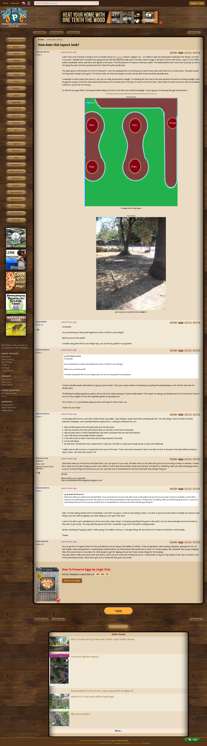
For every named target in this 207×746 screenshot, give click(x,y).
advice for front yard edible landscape (92, 696)
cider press (16, 178)
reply (118, 611)
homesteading (16, 67)
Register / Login (197, 3)
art (16, 130)
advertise (69, 743)
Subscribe (15, 3)
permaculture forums (16, 40)
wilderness (16, 116)
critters (16, 54)
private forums (16, 213)
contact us (60, 743)
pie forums (16, 206)
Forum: (41, 40)
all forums (16, 220)
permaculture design (55, 40)
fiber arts (16, 123)
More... (118, 731)
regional (16, 144)
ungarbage (16, 102)
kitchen (16, 88)
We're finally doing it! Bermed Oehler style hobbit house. (103, 639)
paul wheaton (135, 743)
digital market (16, 192)
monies (16, 81)
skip (16, 158)
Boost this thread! (118, 627)
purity (16, 95)
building (16, 61)
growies (16, 47)
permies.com (16, 199)
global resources (16, 172)
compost (119, 57)
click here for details (72, 581)
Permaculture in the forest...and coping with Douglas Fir (102, 690)
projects (16, 185)
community (16, 109)
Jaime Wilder (41, 322)
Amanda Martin (42, 52)
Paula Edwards (42, 541)
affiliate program (81, 743)
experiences (16, 165)
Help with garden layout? (85, 656)
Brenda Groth (42, 458)
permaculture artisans (16, 137)
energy (16, 75)
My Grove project (80, 714)
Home (5, 3)
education (16, 151)
